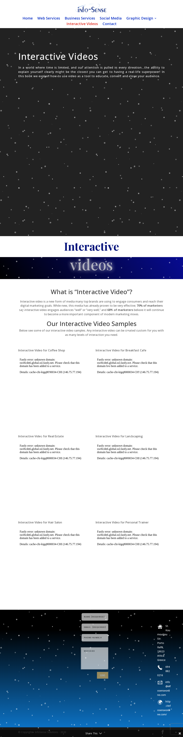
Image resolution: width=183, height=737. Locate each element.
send (100, 664)
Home (28, 19)
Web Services (48, 19)
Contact (110, 24)
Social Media (111, 19)
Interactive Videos (82, 24)
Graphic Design (139, 19)
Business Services (80, 19)
